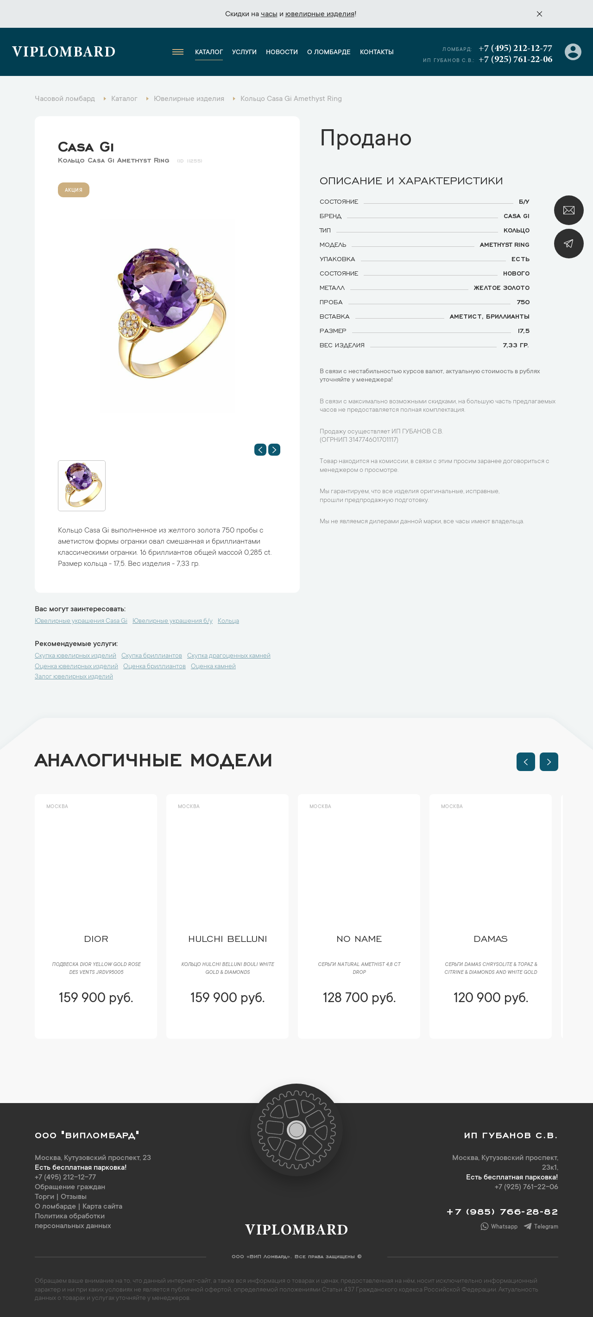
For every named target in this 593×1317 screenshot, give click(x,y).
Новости (282, 52)
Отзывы (74, 1197)
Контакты (377, 52)
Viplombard (64, 53)
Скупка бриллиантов (151, 656)
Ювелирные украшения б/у (172, 621)
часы (269, 14)
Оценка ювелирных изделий (76, 667)
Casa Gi (86, 144)
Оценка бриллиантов (154, 667)
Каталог (209, 52)
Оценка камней (213, 667)
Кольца (228, 621)
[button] (260, 450)
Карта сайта (102, 1207)
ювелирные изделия (319, 14)
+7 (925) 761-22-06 (515, 59)
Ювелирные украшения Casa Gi (81, 621)
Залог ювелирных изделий (74, 677)
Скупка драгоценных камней (229, 656)
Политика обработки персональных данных (73, 1221)
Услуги (244, 52)
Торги (44, 1197)
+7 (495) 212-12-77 (515, 48)
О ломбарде (329, 52)
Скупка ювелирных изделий (75, 656)
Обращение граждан (70, 1187)
